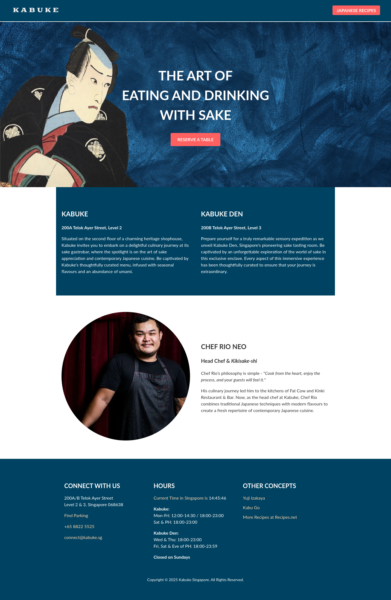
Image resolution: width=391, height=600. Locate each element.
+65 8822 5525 (79, 526)
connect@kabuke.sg (83, 537)
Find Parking (76, 515)
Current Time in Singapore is (181, 497)
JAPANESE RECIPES (356, 10)
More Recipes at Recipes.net (270, 517)
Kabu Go (251, 507)
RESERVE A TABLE (195, 139)
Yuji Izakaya (254, 497)
